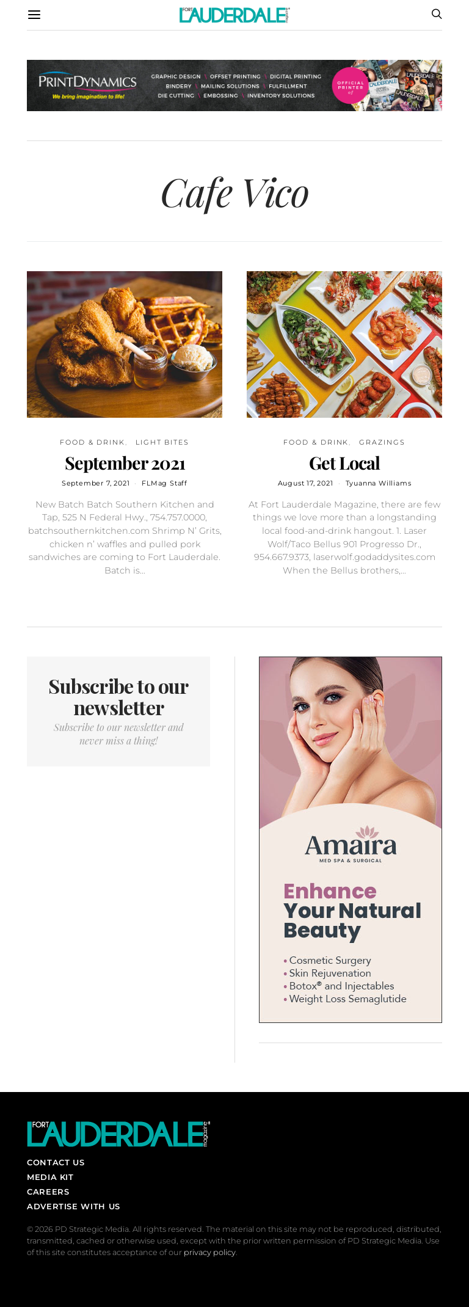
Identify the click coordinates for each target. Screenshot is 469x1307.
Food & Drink (92, 442)
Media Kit (50, 1177)
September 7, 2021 (96, 483)
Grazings (382, 442)
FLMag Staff (164, 483)
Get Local (344, 462)
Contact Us (55, 1162)
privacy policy (210, 1252)
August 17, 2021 (305, 483)
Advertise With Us (73, 1206)
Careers (48, 1191)
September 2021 (125, 462)
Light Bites (162, 442)
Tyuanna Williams (379, 483)
